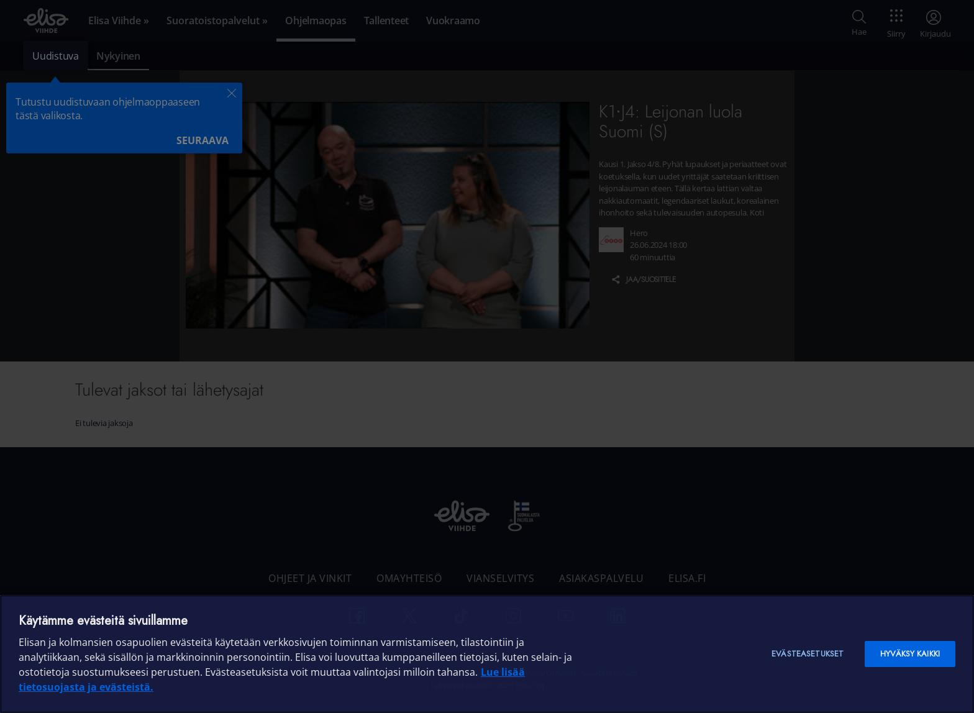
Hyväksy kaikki (910, 654)
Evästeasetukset (807, 654)
